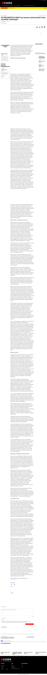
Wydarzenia (4, 15)
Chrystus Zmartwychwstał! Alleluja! (41, 66)
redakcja (4, 21)
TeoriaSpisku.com (13, 579)
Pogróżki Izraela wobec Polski (40, 53)
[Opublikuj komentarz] (29, 624)
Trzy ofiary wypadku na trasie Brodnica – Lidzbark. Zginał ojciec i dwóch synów (8, 638)
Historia (3, 72)
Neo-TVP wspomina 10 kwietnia (42, 61)
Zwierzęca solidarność (30, 637)
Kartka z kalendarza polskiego (4, 68)
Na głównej (36, 52)
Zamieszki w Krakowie (5, 73)
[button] (45, 10)
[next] (45, 8)
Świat (1, 15)
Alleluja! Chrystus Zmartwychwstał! (41, 70)
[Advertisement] (22, 67)
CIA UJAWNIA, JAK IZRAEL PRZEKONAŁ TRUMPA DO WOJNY (42, 57)
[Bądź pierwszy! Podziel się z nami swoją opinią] (17, 612)
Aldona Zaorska (17, 655)
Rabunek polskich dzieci (4, 70)
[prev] (44, 8)
